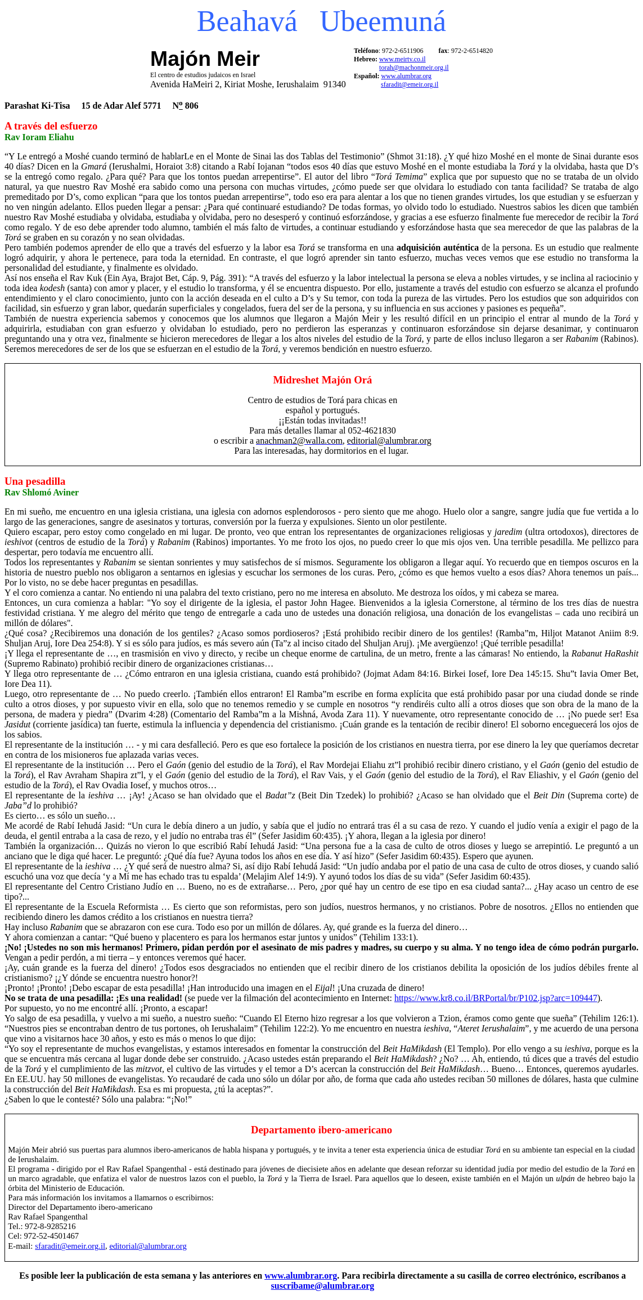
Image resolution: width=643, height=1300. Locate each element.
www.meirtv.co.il (402, 59)
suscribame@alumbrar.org (323, 1285)
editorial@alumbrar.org (147, 1245)
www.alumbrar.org (406, 76)
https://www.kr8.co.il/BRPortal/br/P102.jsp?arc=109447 (495, 998)
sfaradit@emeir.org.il (409, 84)
